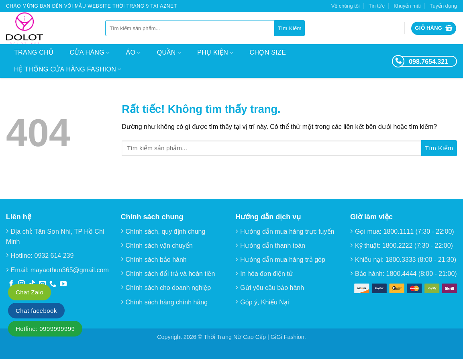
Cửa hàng (89, 53)
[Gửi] (290, 28)
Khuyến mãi (407, 6)
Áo (133, 53)
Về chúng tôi (345, 6)
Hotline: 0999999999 (45, 328)
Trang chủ (33, 52)
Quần (169, 53)
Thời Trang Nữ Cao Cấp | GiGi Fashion (254, 337)
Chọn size (268, 52)
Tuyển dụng (443, 6)
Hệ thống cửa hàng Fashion (68, 69)
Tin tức (377, 6)
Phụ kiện (215, 53)
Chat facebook (36, 310)
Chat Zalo (29, 292)
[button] (433, 28)
